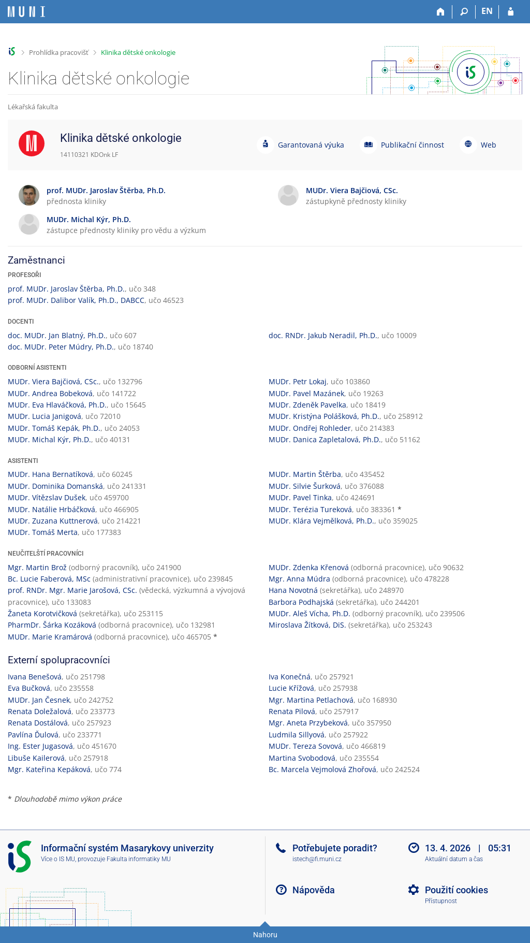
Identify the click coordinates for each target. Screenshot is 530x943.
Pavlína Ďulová (33, 734)
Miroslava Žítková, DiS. (307, 625)
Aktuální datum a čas (454, 859)
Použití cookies (456, 889)
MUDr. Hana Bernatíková (50, 474)
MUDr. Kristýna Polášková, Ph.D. (324, 416)
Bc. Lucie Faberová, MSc (49, 579)
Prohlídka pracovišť (59, 52)
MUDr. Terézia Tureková (310, 509)
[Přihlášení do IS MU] (510, 12)
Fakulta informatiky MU (139, 859)
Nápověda (313, 889)
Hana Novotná (293, 590)
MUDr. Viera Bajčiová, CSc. (53, 381)
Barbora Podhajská (301, 602)
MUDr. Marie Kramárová (50, 637)
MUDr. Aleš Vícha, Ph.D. (309, 613)
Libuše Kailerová (36, 758)
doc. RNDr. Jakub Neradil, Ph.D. (323, 335)
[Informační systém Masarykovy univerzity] (26, 11)
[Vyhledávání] (464, 12)
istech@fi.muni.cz (317, 859)
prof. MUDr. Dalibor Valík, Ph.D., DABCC (76, 300)
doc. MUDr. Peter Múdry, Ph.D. (61, 347)
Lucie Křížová (291, 688)
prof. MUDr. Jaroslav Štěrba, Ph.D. (66, 289)
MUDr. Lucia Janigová (44, 416)
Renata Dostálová (38, 723)
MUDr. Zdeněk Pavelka (307, 405)
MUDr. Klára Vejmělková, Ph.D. (321, 521)
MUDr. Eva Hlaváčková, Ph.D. (57, 405)
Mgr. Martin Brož (37, 567)
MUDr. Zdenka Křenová (309, 567)
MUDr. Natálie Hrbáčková (51, 509)
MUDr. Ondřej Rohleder (310, 428)
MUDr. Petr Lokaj (298, 381)
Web (488, 145)
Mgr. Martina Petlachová (311, 700)
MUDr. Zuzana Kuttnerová (53, 521)
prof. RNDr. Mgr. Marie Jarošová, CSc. (72, 590)
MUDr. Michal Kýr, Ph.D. (49, 439)
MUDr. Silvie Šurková (305, 486)
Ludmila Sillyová (297, 734)
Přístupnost (441, 901)
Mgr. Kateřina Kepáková (49, 769)
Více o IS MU (58, 859)
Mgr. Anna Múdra (299, 579)
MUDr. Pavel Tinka (300, 497)
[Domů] (440, 12)
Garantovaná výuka (311, 145)
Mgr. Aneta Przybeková (308, 723)
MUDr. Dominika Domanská (55, 486)
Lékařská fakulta (33, 106)
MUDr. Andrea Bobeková (50, 393)
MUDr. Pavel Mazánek (306, 393)
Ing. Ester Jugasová (40, 746)
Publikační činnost (412, 145)
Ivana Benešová (35, 676)
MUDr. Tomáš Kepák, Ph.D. (54, 428)
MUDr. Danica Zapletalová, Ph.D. (325, 439)
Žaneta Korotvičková (42, 613)
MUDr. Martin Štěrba (305, 474)
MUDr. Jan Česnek (39, 700)
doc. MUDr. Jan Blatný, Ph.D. (57, 335)
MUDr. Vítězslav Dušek (46, 497)
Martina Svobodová (302, 758)
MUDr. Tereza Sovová (305, 746)
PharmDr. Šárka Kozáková (52, 625)
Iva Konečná (290, 676)
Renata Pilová (292, 711)
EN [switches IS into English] (487, 11)
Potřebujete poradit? (334, 848)
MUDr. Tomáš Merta (43, 532)
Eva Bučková (29, 688)
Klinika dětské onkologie (138, 52)
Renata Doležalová (39, 711)
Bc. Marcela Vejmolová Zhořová (322, 769)
